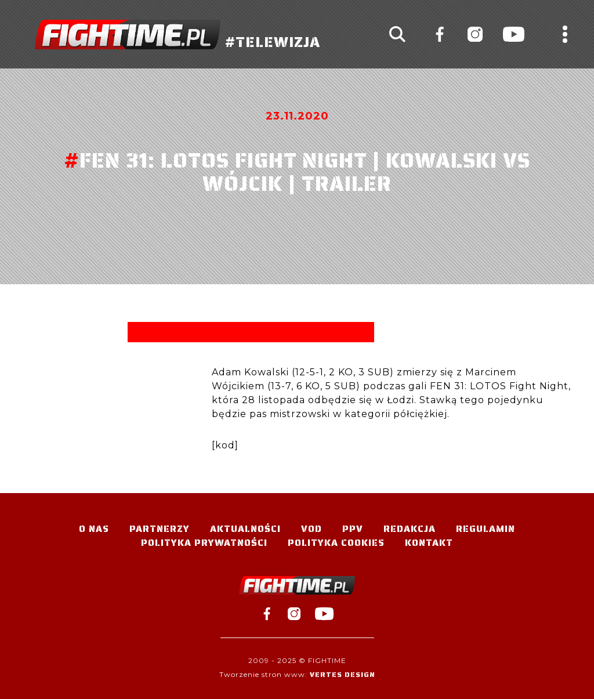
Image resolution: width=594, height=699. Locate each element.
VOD (311, 528)
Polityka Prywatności (204, 542)
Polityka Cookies (336, 542)
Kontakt (429, 542)
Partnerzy (159, 528)
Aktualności (245, 528)
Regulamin (485, 528)
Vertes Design (342, 674)
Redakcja (409, 528)
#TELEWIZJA (177, 34)
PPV (352, 528)
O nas (94, 528)
